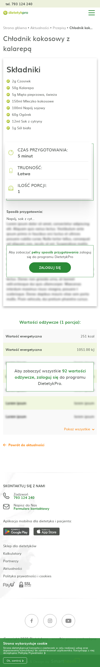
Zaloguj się (50, 267)
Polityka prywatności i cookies (27, 576)
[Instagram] (50, 621)
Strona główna (15, 28)
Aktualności (39, 28)
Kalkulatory (12, 553)
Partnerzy (10, 560)
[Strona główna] (15, 13)
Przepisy (59, 28)
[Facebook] (31, 621)
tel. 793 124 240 (19, 3)
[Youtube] (68, 621)
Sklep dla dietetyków (19, 545)
